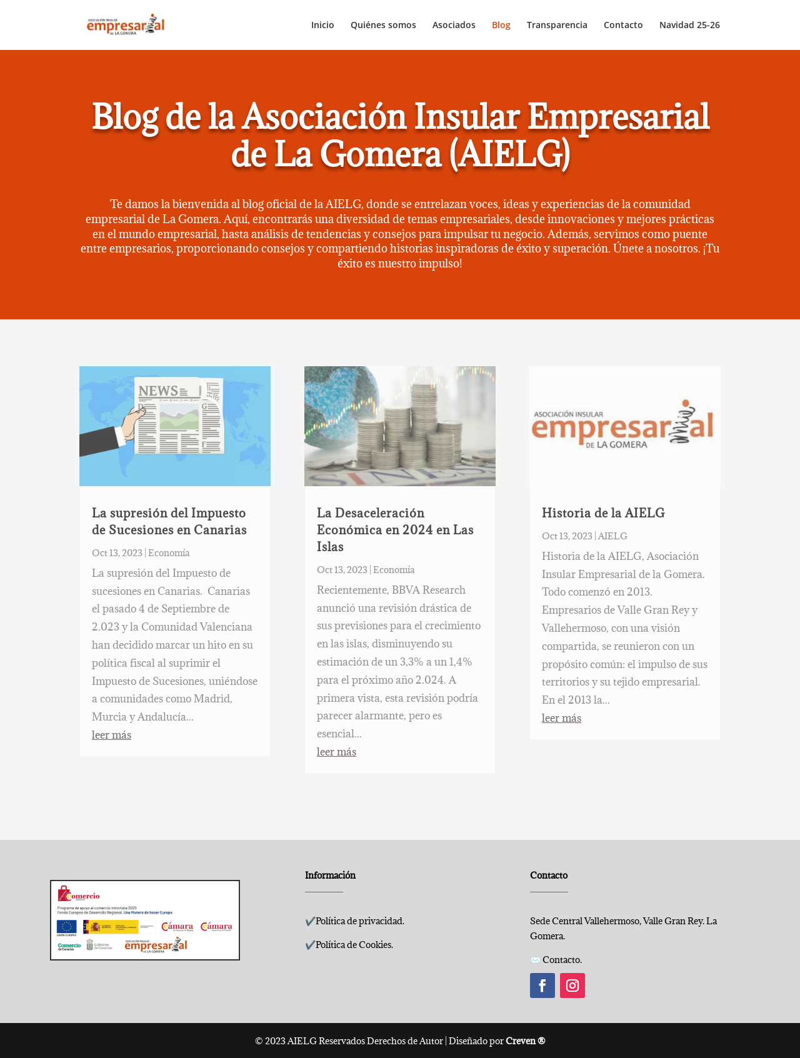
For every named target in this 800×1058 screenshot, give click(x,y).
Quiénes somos (383, 26)
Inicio (322, 26)
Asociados (454, 26)
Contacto (623, 26)
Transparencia (557, 26)
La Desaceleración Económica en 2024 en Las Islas (395, 530)
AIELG (613, 536)
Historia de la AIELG (603, 513)
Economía (168, 553)
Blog (501, 26)
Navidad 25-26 (689, 26)
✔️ (354, 921)
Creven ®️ (526, 1041)
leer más (111, 735)
